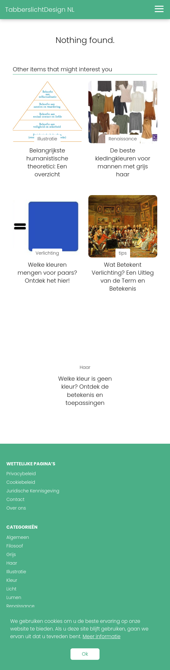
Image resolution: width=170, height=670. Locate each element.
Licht (11, 589)
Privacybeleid (21, 473)
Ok (85, 654)
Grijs (11, 554)
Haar (11, 563)
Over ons (16, 508)
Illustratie (16, 571)
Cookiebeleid (20, 482)
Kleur (11, 580)
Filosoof (14, 546)
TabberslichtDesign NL (39, 9)
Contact (15, 499)
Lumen (13, 597)
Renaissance (20, 606)
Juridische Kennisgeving (32, 491)
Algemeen (17, 537)
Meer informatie (102, 636)
